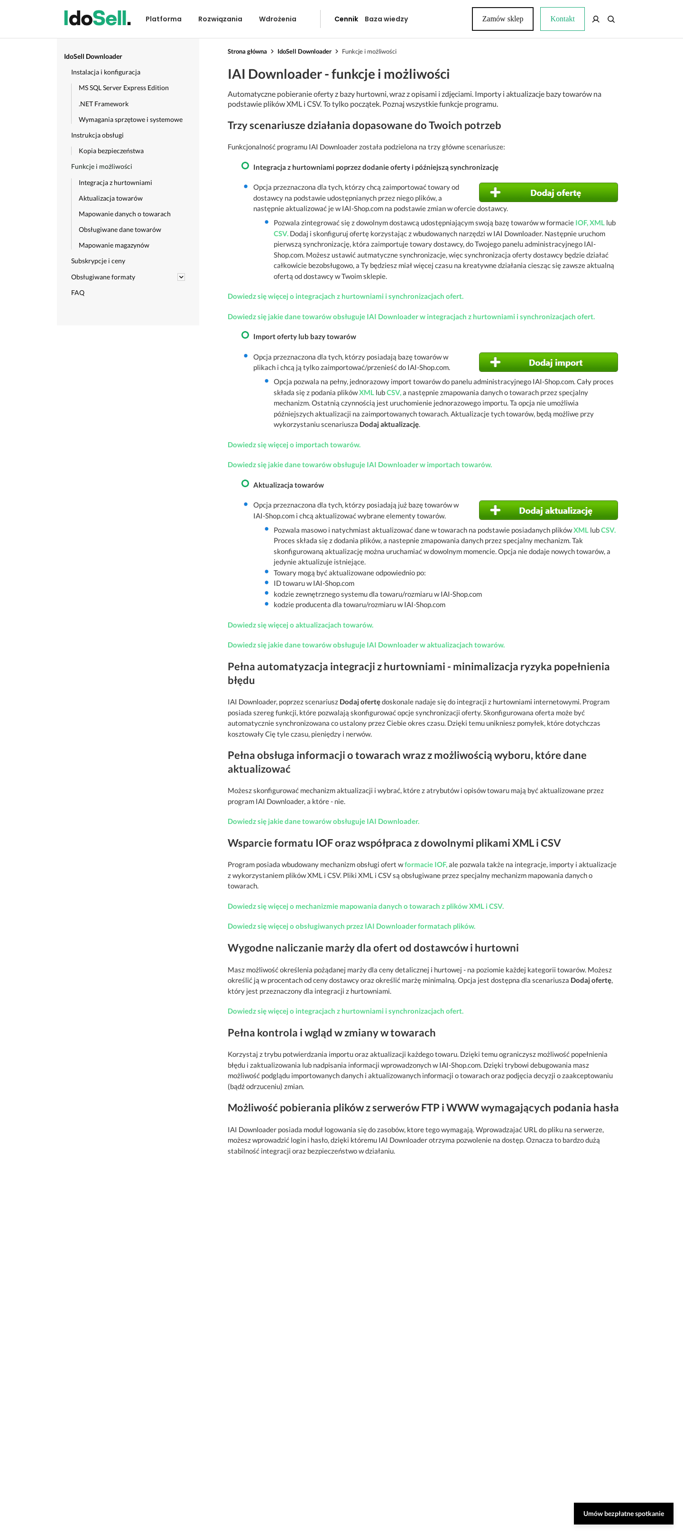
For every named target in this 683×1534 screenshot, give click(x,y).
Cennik (325, 19)
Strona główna (247, 51)
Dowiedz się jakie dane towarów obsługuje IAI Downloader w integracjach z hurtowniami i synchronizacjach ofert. (411, 316)
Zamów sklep (584, 19)
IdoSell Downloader (304, 51)
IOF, (581, 222)
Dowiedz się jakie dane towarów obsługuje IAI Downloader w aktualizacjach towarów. (366, 644)
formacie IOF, (426, 864)
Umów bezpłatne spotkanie (623, 1513)
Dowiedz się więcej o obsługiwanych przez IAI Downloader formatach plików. (351, 926)
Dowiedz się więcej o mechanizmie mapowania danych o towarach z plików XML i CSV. (366, 906)
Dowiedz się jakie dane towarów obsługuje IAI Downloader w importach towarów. (360, 464)
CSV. (281, 233)
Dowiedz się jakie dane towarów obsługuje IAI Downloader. (323, 821)
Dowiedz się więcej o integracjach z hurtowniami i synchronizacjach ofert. (345, 296)
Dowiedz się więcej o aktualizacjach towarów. (300, 624)
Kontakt (439, 19)
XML (597, 222)
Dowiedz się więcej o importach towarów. (294, 444)
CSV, (394, 392)
